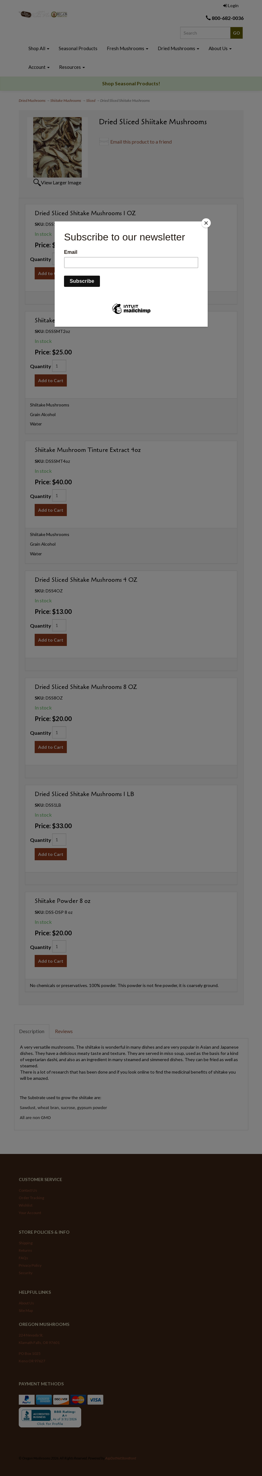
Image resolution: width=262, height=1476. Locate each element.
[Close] (206, 223)
